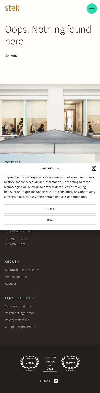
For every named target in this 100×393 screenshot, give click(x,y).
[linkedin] (56, 381)
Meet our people (16, 277)
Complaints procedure (20, 327)
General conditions (18, 306)
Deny (50, 220)
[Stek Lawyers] (12, 8)
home (13, 55)
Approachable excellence (22, 270)
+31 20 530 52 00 (16, 239)
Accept (50, 209)
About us (11, 283)
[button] (94, 168)
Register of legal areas (19, 313)
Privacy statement (17, 320)
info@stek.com (15, 244)
